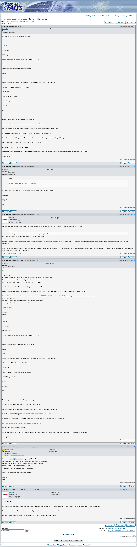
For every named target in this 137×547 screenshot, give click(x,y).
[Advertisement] (80, 6)
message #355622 (18, 26)
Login (125, 16)
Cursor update (8, 26)
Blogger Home (62, 545)
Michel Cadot (9, 450)
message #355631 (20, 260)
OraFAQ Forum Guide (44, 241)
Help (102, 16)
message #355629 (20, 214)
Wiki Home (72, 545)
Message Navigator (29, 21)
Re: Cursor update (10, 166)
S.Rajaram (5, 169)
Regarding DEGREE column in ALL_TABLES (121, 531)
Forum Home (52, 545)
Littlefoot (11, 217)
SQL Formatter (19, 463)
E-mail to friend (6, 23)
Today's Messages (11, 21)
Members (109, 16)
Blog (88, 16)
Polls (20, 21)
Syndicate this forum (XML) (126, 536)
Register (118, 16)
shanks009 (5, 29)
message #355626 (20, 166)
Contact (80, 545)
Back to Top (68, 534)
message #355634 (20, 447)
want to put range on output (116, 528)
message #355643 (20, 489)
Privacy (86, 545)
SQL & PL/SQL (11, 19)
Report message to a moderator (127, 159)
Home (132, 16)
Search (95, 16)
